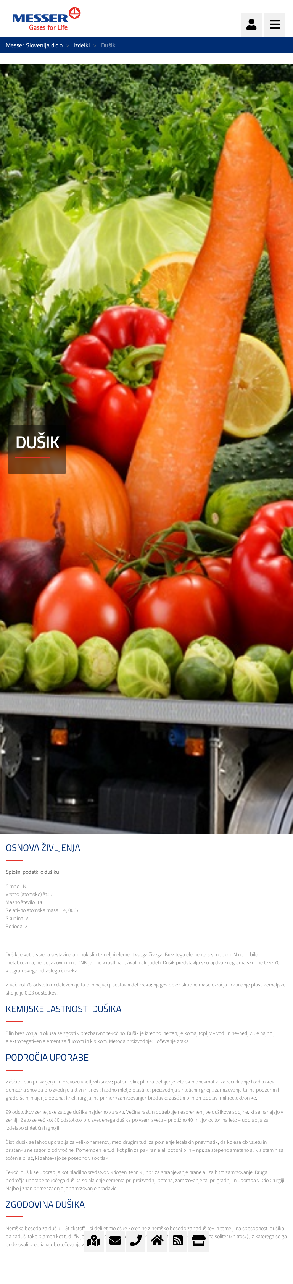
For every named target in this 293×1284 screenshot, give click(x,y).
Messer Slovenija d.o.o (34, 45)
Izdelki (82, 45)
